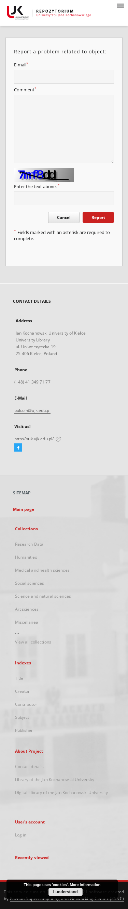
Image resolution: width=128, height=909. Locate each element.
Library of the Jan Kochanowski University (55, 779)
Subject (22, 717)
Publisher (24, 730)
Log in (21, 835)
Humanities (26, 557)
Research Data (29, 544)
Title (19, 678)
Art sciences (27, 609)
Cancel (64, 217)
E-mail (21, 65)
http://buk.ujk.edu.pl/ (37, 439)
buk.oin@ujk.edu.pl (32, 410)
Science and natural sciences (43, 596)
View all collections (33, 642)
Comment (25, 90)
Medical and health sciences (42, 570)
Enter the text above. (36, 187)
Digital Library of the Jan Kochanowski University (61, 792)
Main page (23, 509)
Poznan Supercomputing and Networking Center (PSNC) (67, 898)
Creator (22, 691)
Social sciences (29, 583)
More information (85, 885)
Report (98, 217)
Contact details (29, 766)
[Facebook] (18, 448)
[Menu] (120, 5)
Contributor (26, 704)
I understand (65, 891)
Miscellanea (26, 622)
